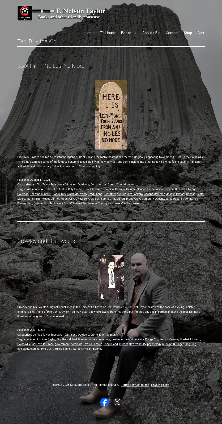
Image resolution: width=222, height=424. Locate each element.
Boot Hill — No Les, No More (50, 66)
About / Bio (151, 33)
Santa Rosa (172, 198)
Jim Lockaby (135, 194)
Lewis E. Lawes (92, 344)
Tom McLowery (53, 203)
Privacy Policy (160, 384)
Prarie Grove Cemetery (139, 198)
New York (83, 198)
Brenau (82, 339)
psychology (154, 344)
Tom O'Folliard (73, 203)
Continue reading (89, 166)
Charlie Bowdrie (175, 189)
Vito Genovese (130, 203)
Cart (200, 33)
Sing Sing (190, 344)
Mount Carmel (50, 198)
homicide (76, 344)
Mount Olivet (68, 198)
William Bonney (92, 348)
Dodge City (59, 194)
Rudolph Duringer (172, 344)
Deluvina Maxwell (40, 194)
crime (91, 339)
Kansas (190, 194)
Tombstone (90, 203)
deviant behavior (134, 339)
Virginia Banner (62, 348)
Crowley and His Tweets (46, 241)
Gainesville (24, 344)
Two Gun (46, 348)
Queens (159, 198)
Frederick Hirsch (190, 339)
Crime (111, 184)
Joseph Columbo (154, 194)
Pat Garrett (118, 198)
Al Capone (33, 189)
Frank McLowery (77, 194)
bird (74, 339)
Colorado (23, 194)
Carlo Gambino (105, 189)
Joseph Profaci (175, 194)
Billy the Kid (75, 189)
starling (35, 348)
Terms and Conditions (135, 384)
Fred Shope (95, 194)
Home (89, 33)
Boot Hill (89, 189)
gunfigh (121, 194)
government (62, 344)
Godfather (110, 194)
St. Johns (186, 198)
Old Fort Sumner (100, 198)
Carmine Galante (125, 189)
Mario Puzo (34, 198)
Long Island (111, 344)
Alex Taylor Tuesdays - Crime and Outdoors (62, 184)
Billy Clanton (59, 189)
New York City (137, 344)
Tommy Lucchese (109, 203)
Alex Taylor (48, 339)
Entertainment (125, 184)
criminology (103, 339)
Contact (172, 33)
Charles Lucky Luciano (150, 189)
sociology (23, 348)
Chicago (191, 189)
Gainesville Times (43, 344)
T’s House (108, 33)
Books (126, 33)
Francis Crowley (169, 339)
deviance (117, 339)
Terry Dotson (35, 203)
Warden (77, 348)
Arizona (45, 189)
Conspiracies (98, 184)
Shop (188, 33)
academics (34, 339)
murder (123, 344)
